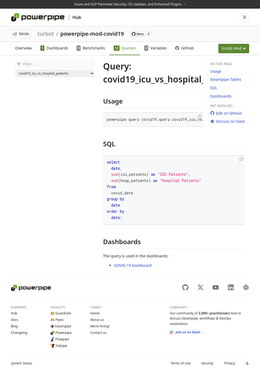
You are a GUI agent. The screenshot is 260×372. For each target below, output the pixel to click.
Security (207, 363)
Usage (215, 71)
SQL (213, 87)
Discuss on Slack (227, 121)
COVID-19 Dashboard (133, 265)
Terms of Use (180, 363)
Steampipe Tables (225, 79)
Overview (23, 48)
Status (21, 363)
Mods (21, 33)
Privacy (229, 363)
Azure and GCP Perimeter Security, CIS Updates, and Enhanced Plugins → (130, 4)
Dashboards (220, 96)
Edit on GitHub (226, 113)
